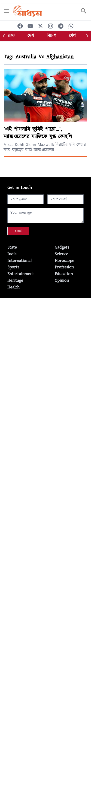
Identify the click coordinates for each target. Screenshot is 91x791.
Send (18, 231)
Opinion (62, 280)
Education (64, 274)
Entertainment (20, 274)
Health (13, 287)
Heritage (15, 280)
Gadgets (62, 247)
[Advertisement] (45, 343)
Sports (13, 267)
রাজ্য (11, 35)
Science (61, 254)
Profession (64, 267)
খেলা (72, 35)
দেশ (30, 35)
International (19, 261)
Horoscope (64, 261)
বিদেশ (51, 35)
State (12, 247)
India (12, 254)
